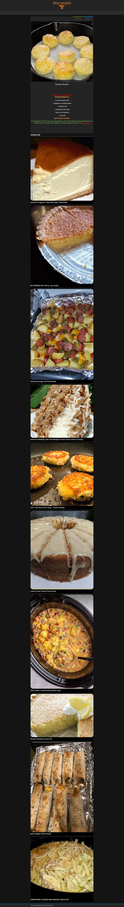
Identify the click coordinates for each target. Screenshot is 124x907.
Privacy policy (44, 905)
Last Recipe (78, 19)
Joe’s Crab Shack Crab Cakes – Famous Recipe (48, 508)
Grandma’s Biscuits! (62, 84)
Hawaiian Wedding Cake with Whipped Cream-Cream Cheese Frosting (57, 439)
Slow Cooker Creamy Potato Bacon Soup (46, 690)
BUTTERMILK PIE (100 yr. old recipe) (44, 286)
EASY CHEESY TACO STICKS (41, 834)
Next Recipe (88, 19)
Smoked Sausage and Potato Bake (43, 381)
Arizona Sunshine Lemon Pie (41, 739)
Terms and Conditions (36, 905)
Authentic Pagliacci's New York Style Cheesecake (49, 202)
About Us (50, 905)
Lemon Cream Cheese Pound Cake (43, 591)
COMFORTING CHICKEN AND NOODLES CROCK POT (50, 900)
